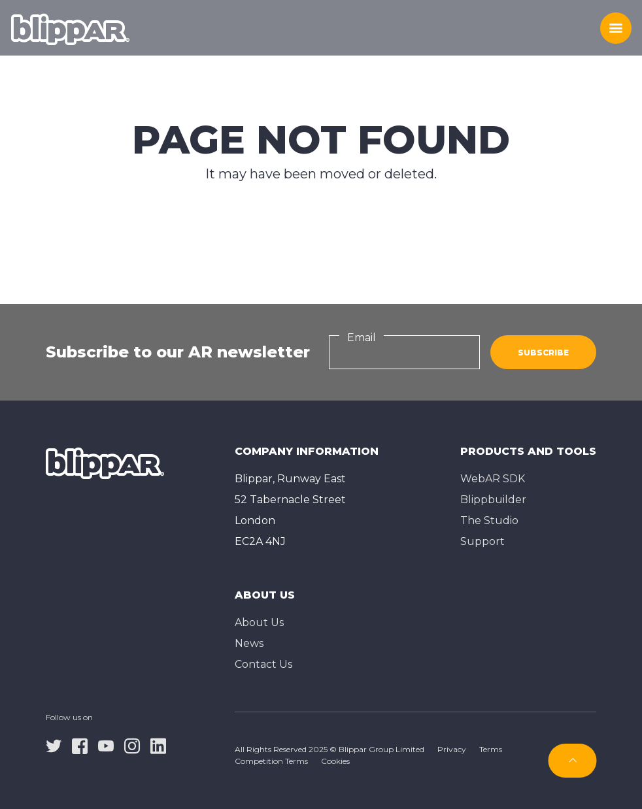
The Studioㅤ (489, 520)
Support (482, 541)
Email (361, 337)
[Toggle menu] (616, 28)
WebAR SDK (492, 478)
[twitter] (53, 745)
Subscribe (543, 352)
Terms (490, 749)
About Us (259, 622)
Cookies (335, 761)
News (249, 643)
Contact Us (263, 664)
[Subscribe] (573, 761)
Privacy (451, 749)
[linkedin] (158, 745)
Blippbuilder (493, 499)
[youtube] (106, 745)
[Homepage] (70, 28)
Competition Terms (271, 761)
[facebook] (80, 745)
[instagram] (132, 745)
